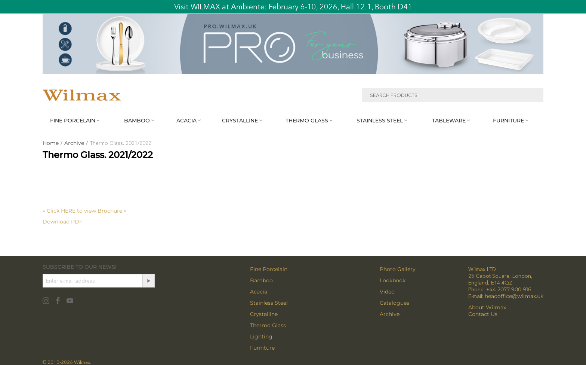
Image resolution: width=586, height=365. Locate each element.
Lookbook (392, 280)
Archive (390, 314)
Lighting (261, 336)
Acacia (258, 291)
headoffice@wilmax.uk (514, 296)
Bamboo (261, 280)
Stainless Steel (269, 302)
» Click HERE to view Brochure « (84, 210)
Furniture (262, 347)
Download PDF (63, 221)
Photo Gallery (398, 269)
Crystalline (264, 314)
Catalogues (394, 302)
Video (387, 291)
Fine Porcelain (268, 269)
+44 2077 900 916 (508, 289)
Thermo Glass (268, 325)
